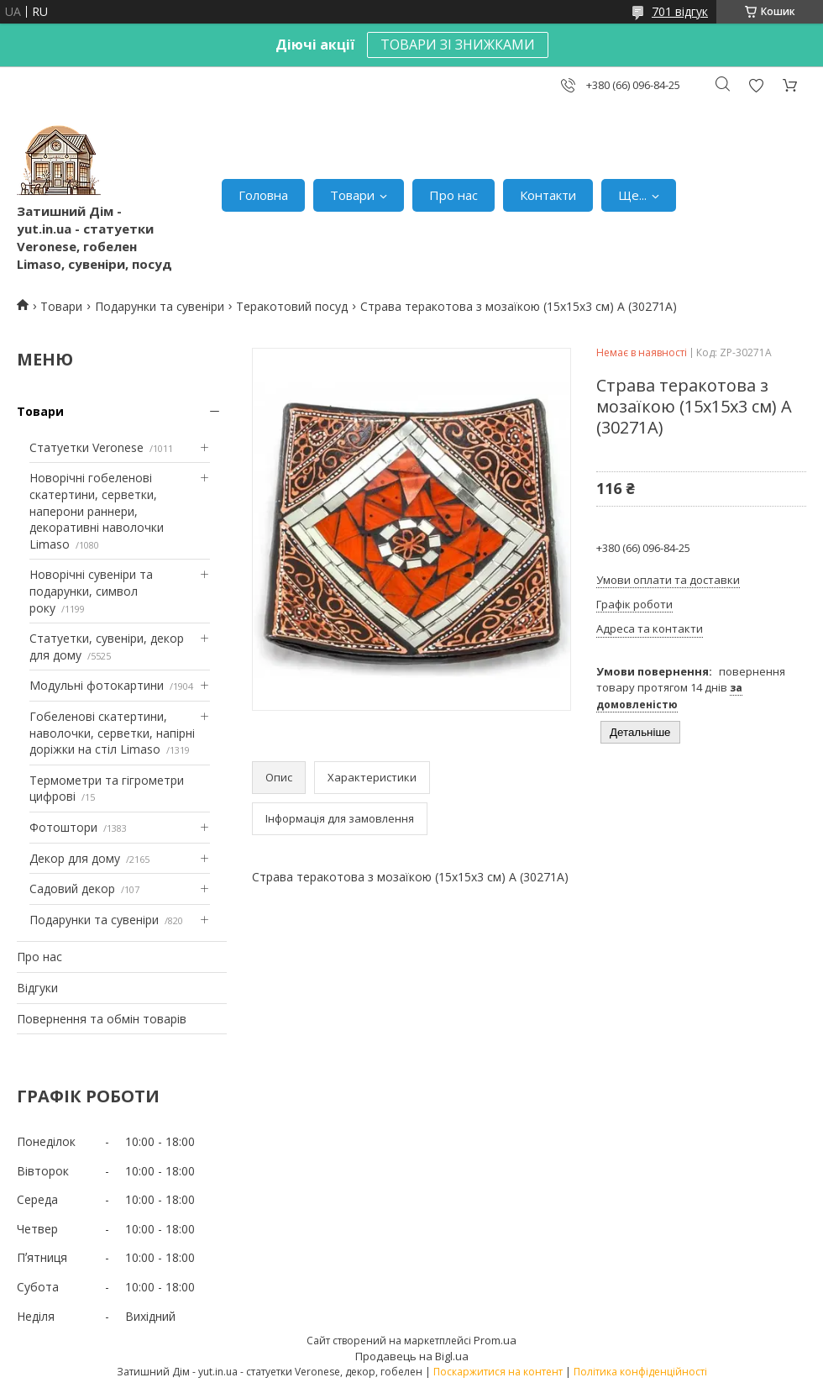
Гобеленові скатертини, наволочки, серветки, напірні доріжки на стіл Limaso (112, 732)
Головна (263, 195)
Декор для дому (74, 858)
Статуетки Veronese (86, 447)
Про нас (453, 195)
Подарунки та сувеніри (159, 306)
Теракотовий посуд (292, 306)
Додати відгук (756, 85)
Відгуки (37, 988)
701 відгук (680, 11)
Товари (352, 195)
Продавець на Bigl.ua (412, 1356)
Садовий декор (72, 888)
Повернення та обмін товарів (101, 1019)
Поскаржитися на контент (498, 1371)
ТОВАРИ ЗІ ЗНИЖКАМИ (457, 44)
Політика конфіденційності (640, 1371)
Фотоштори (63, 827)
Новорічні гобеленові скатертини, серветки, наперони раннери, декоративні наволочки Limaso (96, 510)
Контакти (548, 195)
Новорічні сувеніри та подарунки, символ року (91, 590)
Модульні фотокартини (96, 685)
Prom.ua (495, 1340)
